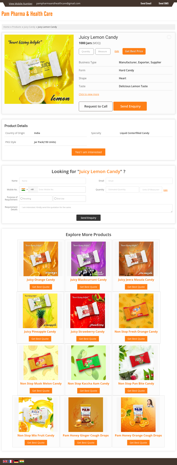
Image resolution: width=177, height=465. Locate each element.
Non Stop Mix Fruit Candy (35, 435)
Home (6, 26)
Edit (117, 51)
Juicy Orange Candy (41, 280)
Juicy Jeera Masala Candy (136, 280)
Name (14, 180)
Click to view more (89, 94)
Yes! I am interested (88, 152)
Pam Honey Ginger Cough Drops (86, 435)
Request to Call (96, 106)
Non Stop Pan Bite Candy (136, 383)
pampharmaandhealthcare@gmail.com (58, 3)
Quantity (100, 189)
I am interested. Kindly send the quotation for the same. (96, 208)
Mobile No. (12, 189)
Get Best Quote (41, 286)
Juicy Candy (29, 26)
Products (16, 26)
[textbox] (102, 51)
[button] (20, 3)
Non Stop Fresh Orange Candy (136, 331)
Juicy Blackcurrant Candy (88, 280)
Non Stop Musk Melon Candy (41, 383)
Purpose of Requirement (11, 198)
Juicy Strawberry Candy (88, 331)
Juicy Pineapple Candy (40, 331)
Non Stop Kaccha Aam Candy (88, 383)
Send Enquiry (130, 106)
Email (101, 180)
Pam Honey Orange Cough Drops (138, 435)
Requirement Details (11, 208)
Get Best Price (134, 51)
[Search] (173, 14)
